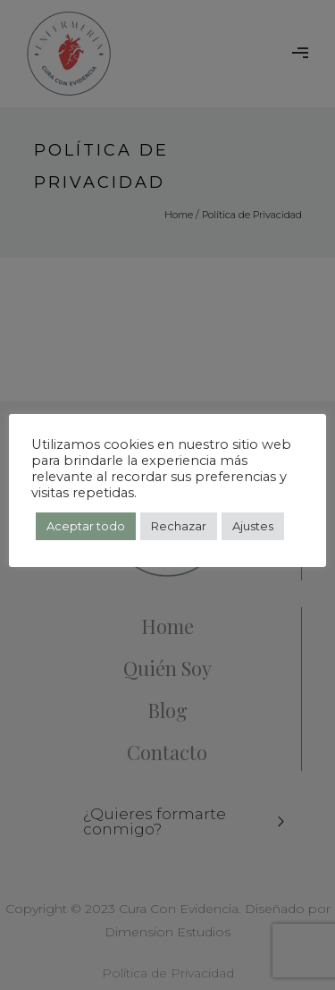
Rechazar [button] (178, 526)
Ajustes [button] (252, 526)
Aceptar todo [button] (85, 526)
